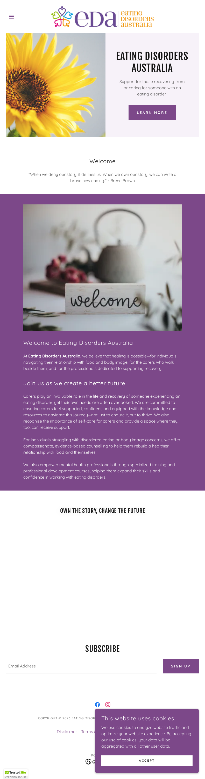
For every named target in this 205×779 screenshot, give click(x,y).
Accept (147, 760)
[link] (102, 16)
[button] (20, 16)
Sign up (180, 666)
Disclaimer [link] (67, 731)
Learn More (152, 112)
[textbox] (81, 666)
